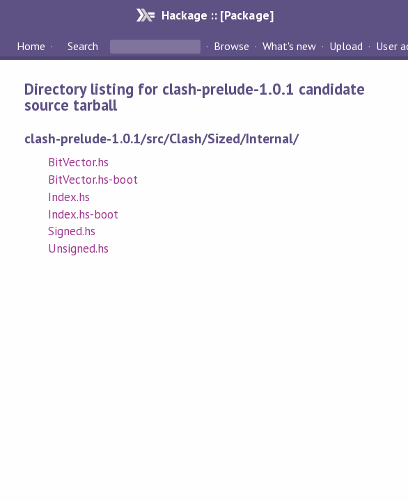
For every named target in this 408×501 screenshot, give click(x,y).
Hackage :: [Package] (217, 15)
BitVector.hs (78, 162)
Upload (346, 46)
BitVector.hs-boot (92, 179)
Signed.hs (71, 231)
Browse (231, 46)
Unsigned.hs (78, 248)
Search (83, 46)
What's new (289, 46)
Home (31, 46)
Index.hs (69, 197)
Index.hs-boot (83, 214)
